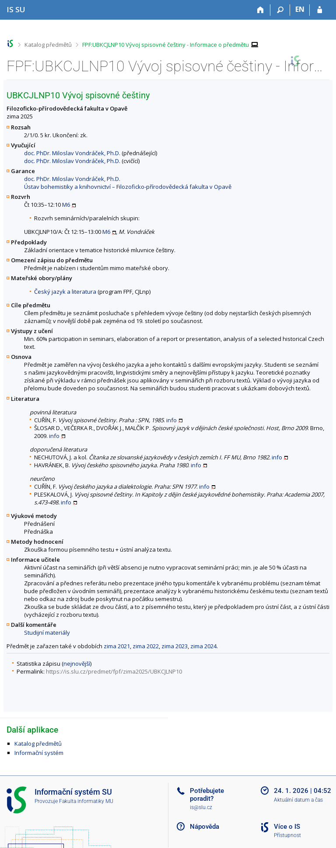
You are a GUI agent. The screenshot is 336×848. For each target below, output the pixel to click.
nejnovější (76, 663)
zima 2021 (117, 646)
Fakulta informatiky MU (86, 801)
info (171, 420)
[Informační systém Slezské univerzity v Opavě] (16, 9)
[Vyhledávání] (280, 10)
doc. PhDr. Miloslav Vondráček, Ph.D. (72, 153)
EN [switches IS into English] (299, 9)
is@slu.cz (201, 807)
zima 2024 (203, 646)
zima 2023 (174, 646)
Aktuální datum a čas (298, 800)
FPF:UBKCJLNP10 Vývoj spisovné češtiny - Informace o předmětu (165, 45)
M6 (66, 205)
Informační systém (38, 753)
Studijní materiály (47, 632)
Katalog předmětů (48, 45)
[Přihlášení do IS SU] (319, 10)
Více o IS (287, 827)
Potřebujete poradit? (207, 795)
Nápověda (204, 827)
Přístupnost (287, 835)
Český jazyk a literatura (65, 291)
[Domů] (260, 10)
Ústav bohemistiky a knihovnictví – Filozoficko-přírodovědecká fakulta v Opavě (127, 187)
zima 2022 (146, 646)
